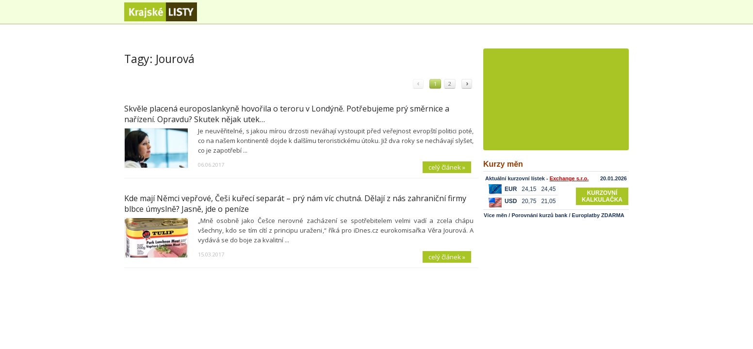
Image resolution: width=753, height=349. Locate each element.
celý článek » (446, 167)
